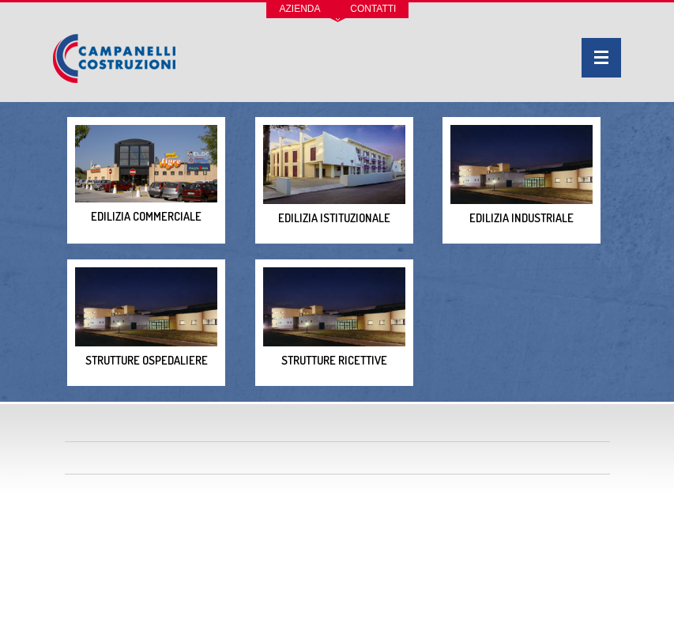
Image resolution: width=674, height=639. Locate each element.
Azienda (300, 8)
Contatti (373, 8)
